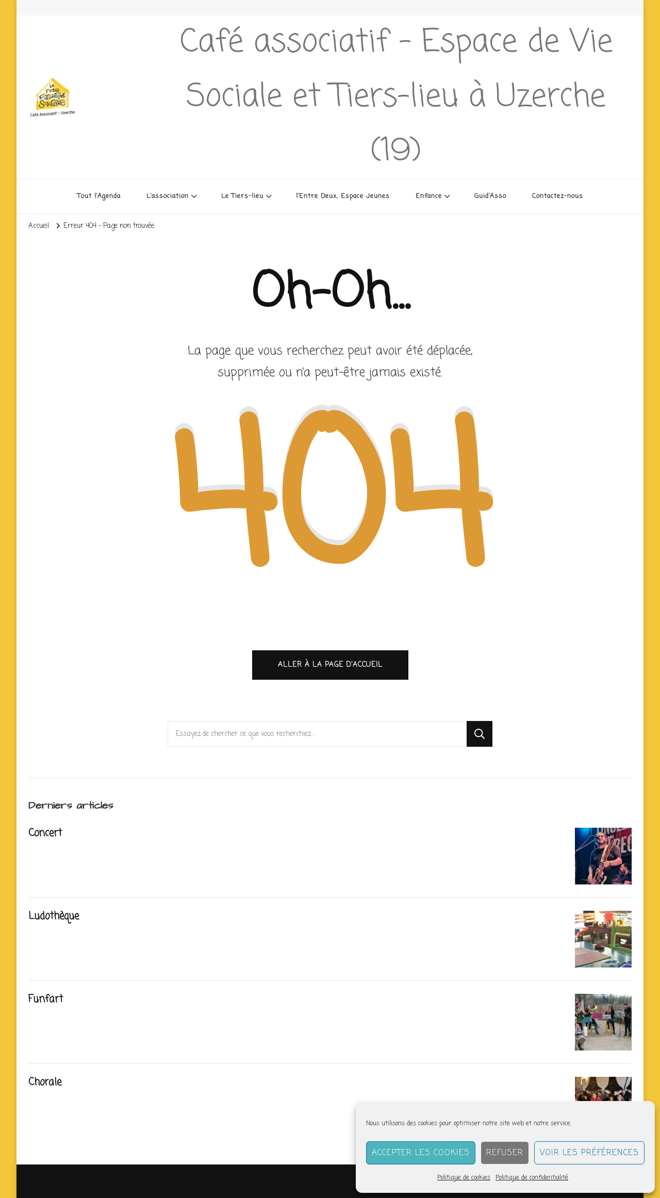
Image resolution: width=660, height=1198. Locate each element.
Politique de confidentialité (532, 1178)
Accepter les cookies (421, 1153)
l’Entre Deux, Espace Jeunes (343, 196)
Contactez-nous (557, 196)
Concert (45, 833)
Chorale (44, 1082)
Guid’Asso (490, 196)
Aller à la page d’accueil (330, 665)
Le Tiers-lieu (242, 196)
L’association (167, 196)
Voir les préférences (589, 1153)
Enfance (429, 196)
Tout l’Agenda (99, 196)
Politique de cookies (463, 1178)
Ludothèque (53, 916)
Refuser (504, 1153)
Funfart (45, 999)
